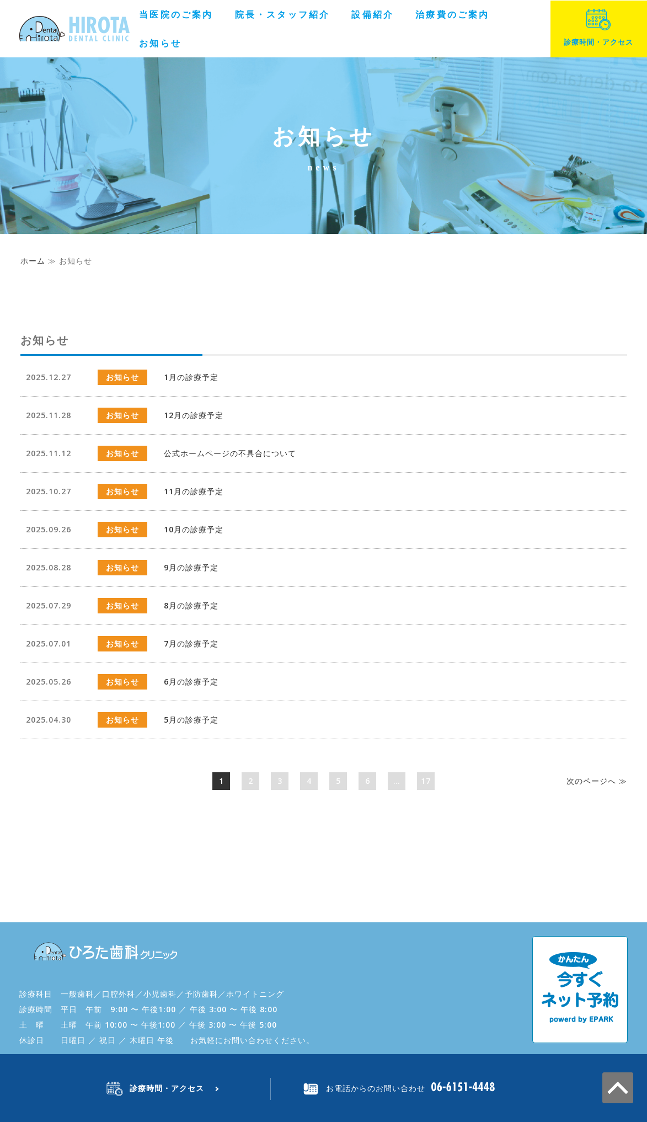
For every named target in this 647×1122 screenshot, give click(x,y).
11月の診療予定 (193, 491)
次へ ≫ (596, 781)
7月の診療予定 (191, 643)
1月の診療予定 (191, 377)
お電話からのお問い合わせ (375, 1088)
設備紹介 (372, 14)
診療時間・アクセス (598, 28)
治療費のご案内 (452, 14)
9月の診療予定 (191, 567)
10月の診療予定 (193, 529)
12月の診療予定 (193, 415)
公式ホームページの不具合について (230, 453)
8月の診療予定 (191, 605)
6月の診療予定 (191, 681)
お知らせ (160, 43)
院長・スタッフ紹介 (282, 14)
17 (426, 781)
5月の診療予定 (191, 719)
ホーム (32, 260)
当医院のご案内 (176, 14)
